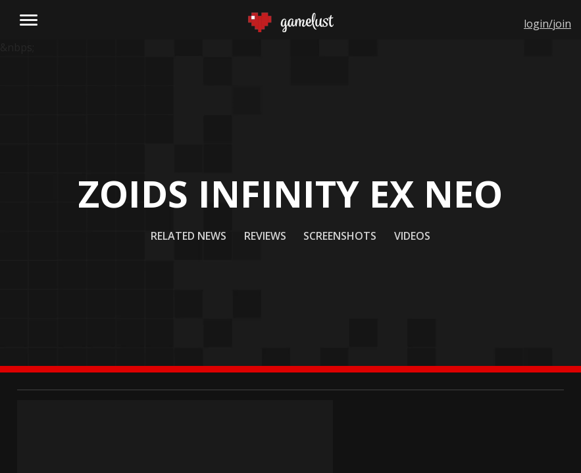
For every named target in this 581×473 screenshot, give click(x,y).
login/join (547, 23)
